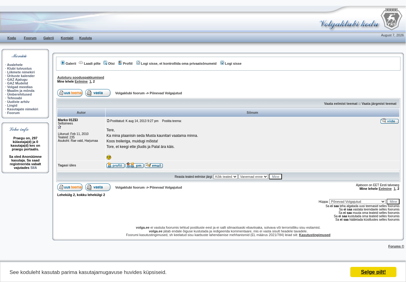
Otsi (109, 63)
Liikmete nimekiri (21, 72)
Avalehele (15, 65)
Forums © (396, 246)
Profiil (125, 63)
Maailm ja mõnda (20, 90)
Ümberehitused (19, 94)
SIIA (33, 168)
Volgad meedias (20, 87)
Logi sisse (231, 63)
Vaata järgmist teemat (379, 103)
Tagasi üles (67, 165)
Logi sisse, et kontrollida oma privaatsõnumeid (176, 63)
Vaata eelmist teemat (340, 103)
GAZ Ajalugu (17, 79)
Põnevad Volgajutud (166, 93)
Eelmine (81, 81)
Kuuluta (85, 38)
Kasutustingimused (315, 235)
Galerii (48, 38)
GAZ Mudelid (17, 83)
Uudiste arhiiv (18, 102)
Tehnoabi (14, 98)
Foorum (30, 38)
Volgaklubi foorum (130, 93)
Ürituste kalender (21, 76)
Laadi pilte (89, 63)
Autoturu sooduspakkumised (80, 77)
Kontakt (67, 38)
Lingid (12, 105)
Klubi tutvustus (19, 68)
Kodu (11, 38)
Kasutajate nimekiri (22, 109)
